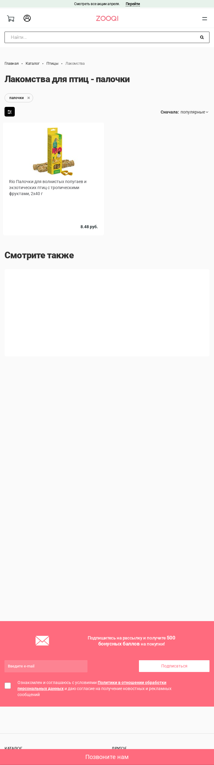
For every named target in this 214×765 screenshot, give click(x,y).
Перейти (133, 4)
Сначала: (170, 112)
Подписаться (174, 666)
